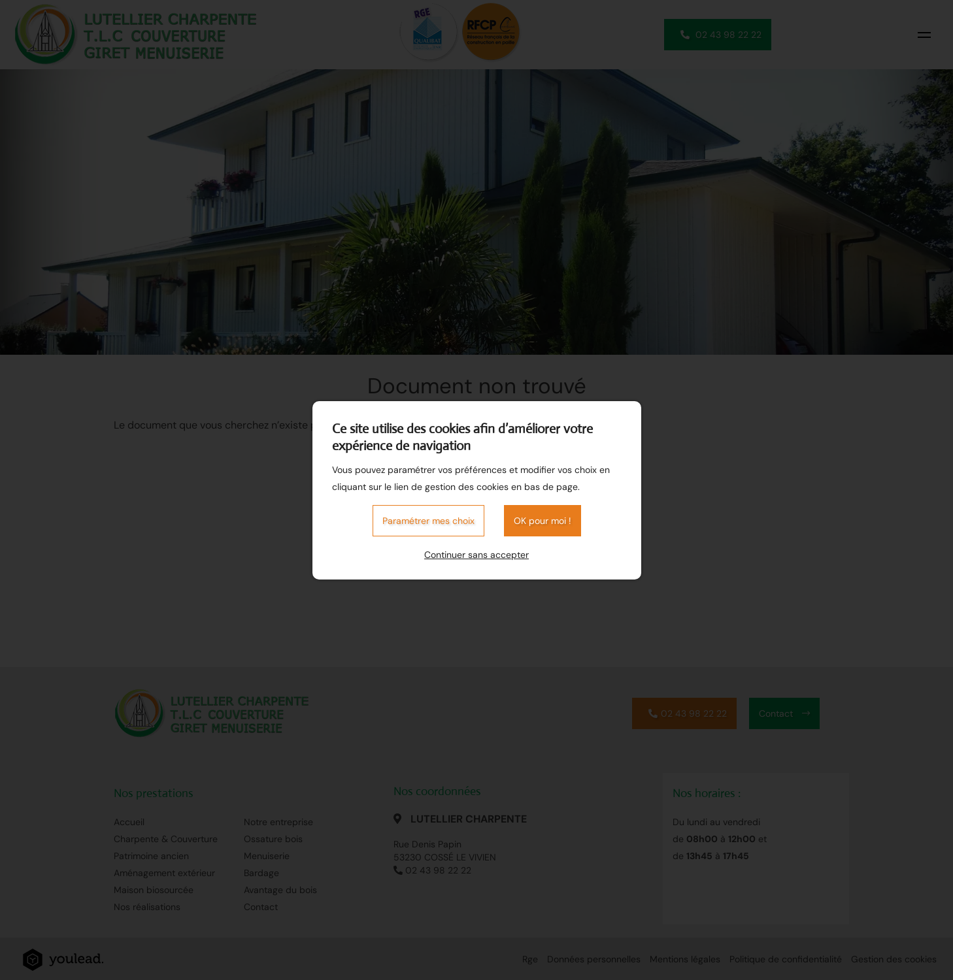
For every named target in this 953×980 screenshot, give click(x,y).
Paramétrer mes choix (428, 521)
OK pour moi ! (542, 521)
